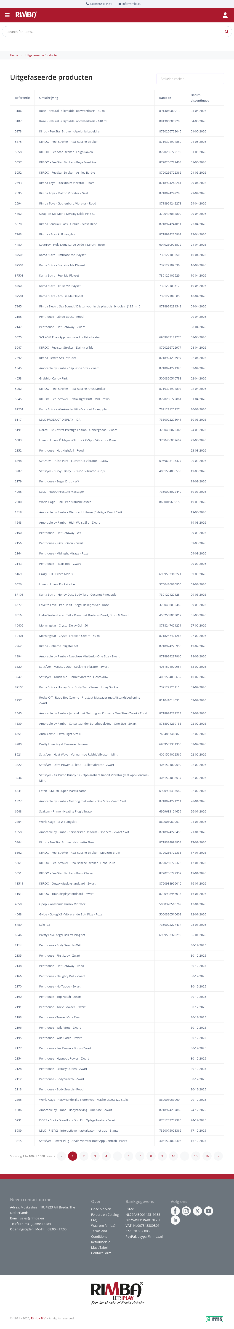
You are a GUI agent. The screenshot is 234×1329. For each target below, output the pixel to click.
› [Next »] (218, 1156)
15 (196, 1156)
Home (14, 55)
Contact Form (101, 1253)
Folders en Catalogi (105, 1214)
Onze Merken (101, 1209)
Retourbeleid (100, 1242)
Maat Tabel (99, 1247)
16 (207, 1156)
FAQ (94, 1220)
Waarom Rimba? (103, 1225)
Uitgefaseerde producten (41, 55)
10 (173, 1156)
